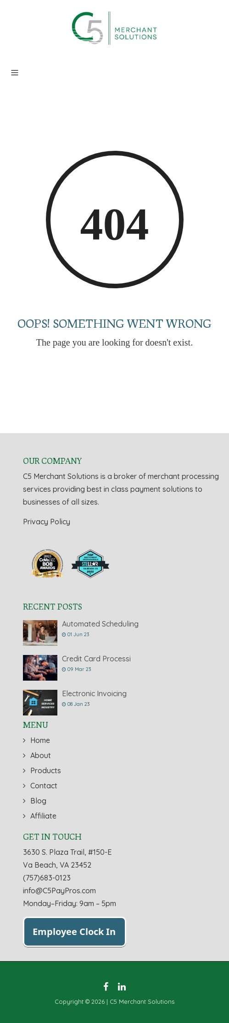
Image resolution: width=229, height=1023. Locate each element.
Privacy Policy (46, 521)
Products (45, 770)
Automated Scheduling (100, 623)
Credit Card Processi (96, 658)
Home (40, 740)
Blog (38, 800)
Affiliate (43, 815)
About (40, 755)
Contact (43, 785)
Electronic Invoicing (94, 693)
